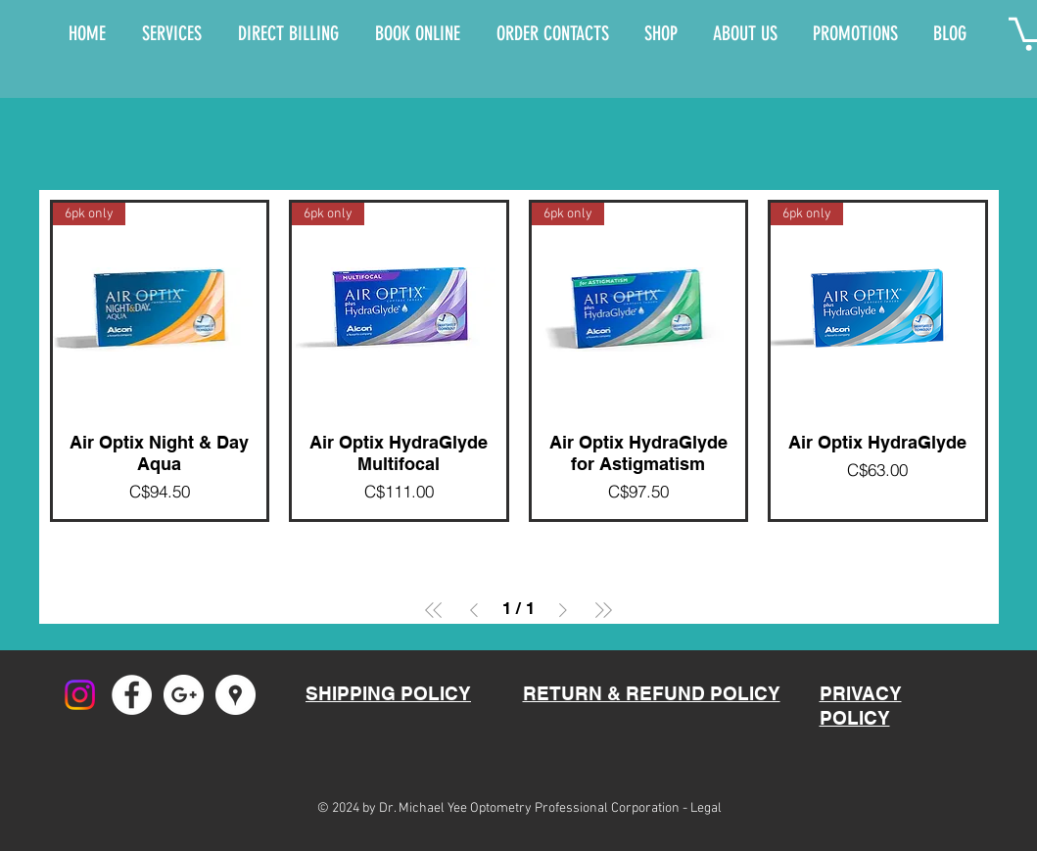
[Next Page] (563, 610)
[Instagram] (80, 695)
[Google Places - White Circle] (235, 695)
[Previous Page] (474, 610)
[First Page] (434, 610)
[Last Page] (603, 610)
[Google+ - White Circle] (184, 695)
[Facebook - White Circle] (132, 695)
